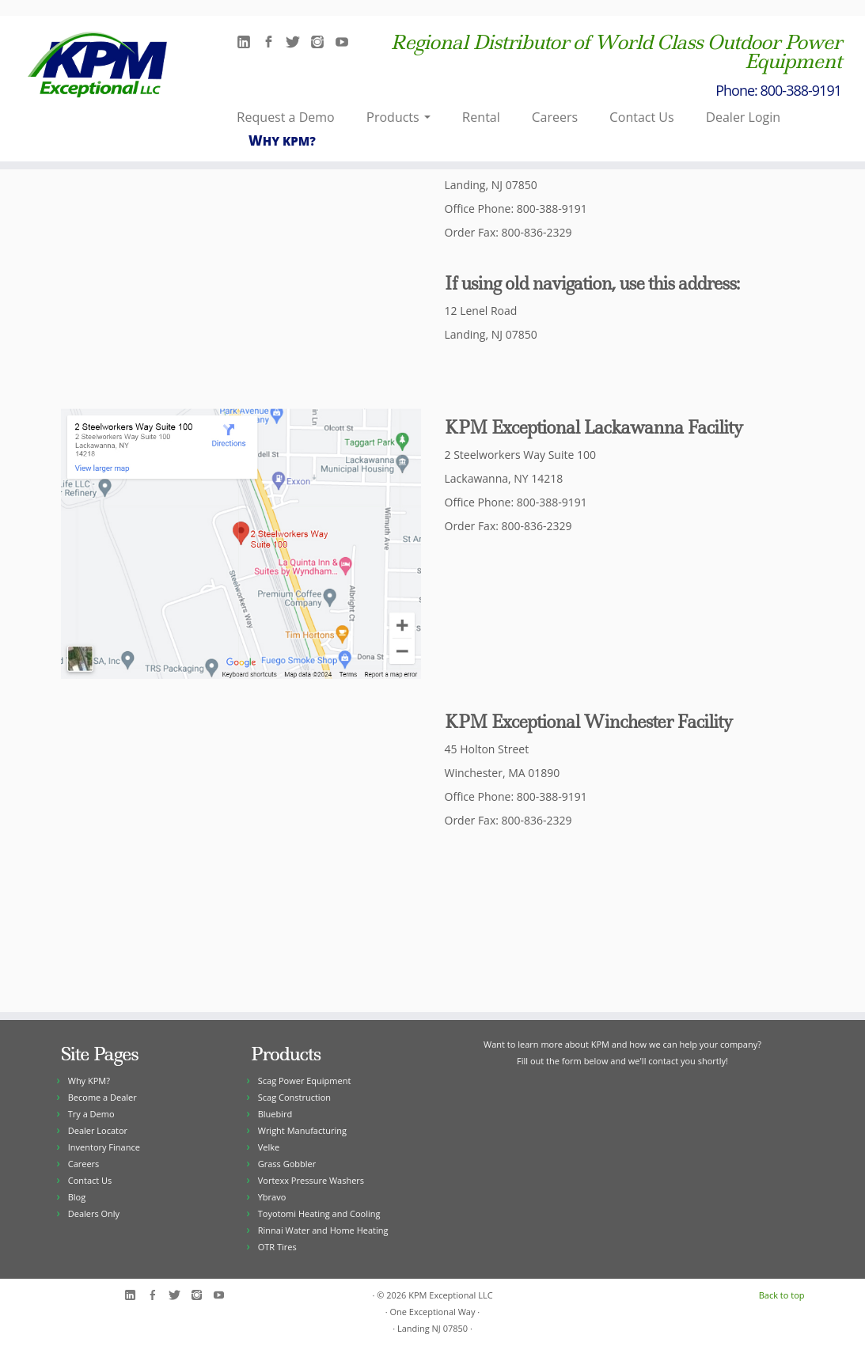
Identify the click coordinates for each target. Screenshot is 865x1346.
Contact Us (641, 117)
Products (398, 117)
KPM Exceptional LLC (450, 1295)
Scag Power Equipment (304, 1080)
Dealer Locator (97, 1130)
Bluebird (275, 1114)
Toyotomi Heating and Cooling (319, 1213)
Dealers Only (94, 1213)
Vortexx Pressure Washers (311, 1180)
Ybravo (272, 1197)
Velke (268, 1147)
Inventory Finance (104, 1147)
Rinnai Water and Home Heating (323, 1230)
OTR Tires (277, 1247)
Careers (555, 117)
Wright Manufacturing (302, 1130)
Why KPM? (282, 140)
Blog (76, 1197)
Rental (481, 117)
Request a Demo (286, 117)
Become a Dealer (102, 1097)
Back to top (782, 1295)
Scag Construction (294, 1097)
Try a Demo (91, 1114)
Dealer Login (743, 117)
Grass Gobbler (287, 1164)
